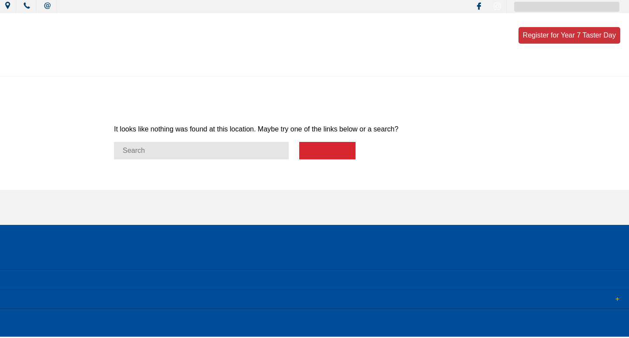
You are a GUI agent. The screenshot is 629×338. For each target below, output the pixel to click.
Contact (508, 66)
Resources (408, 66)
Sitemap (113, 324)
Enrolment (460, 66)
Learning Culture (297, 66)
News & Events (185, 66)
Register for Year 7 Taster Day (569, 35)
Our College (125, 66)
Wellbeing (357, 66)
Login (184, 324)
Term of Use (150, 324)
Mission (239, 66)
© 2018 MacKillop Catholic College (49, 324)
